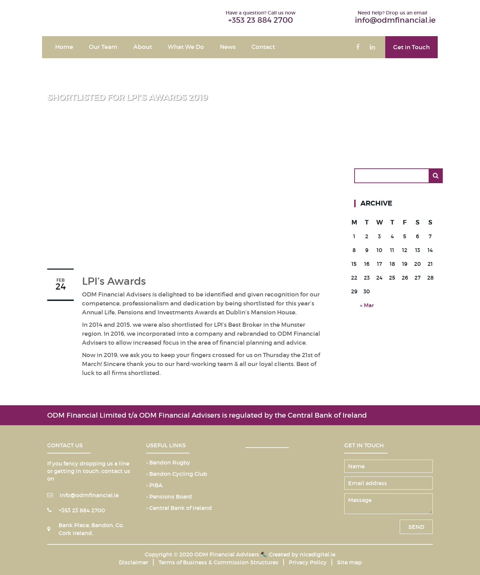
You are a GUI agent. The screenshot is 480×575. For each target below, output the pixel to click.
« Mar (367, 305)
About (142, 47)
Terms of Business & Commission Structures (218, 562)
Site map (349, 562)
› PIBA (154, 485)
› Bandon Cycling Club (176, 474)
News (228, 47)
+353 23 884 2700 (260, 20)
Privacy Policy (308, 562)
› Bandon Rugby (168, 463)
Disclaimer (133, 562)
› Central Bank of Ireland (179, 508)
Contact (263, 47)
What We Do (186, 47)
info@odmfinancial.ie (395, 20)
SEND (416, 526)
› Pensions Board (169, 497)
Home (64, 47)
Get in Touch (411, 47)
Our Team (103, 47)
